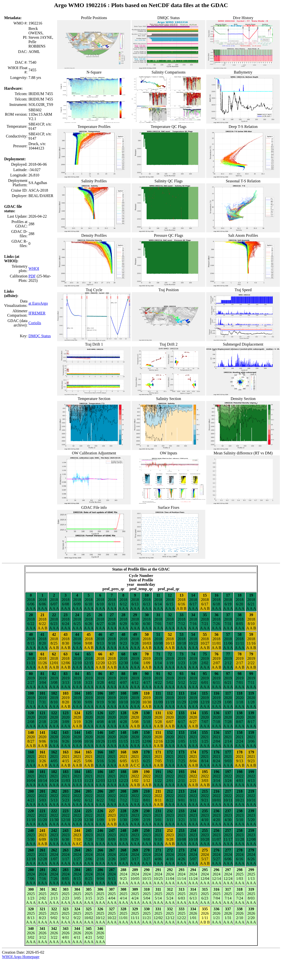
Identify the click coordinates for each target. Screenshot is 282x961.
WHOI (33, 268)
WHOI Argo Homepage (20, 957)
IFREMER (36, 313)
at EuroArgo (38, 303)
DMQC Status (39, 336)
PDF (32, 276)
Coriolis (34, 323)
